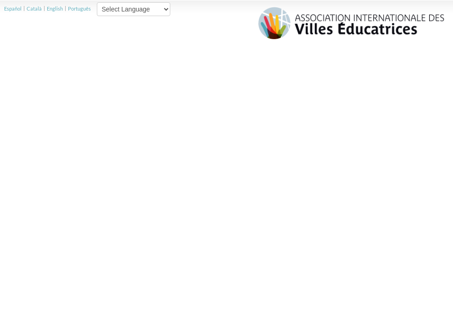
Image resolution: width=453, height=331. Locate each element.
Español (13, 8)
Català (34, 8)
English (55, 8)
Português (79, 8)
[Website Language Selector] (134, 9)
